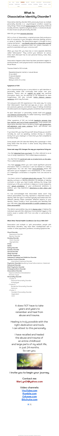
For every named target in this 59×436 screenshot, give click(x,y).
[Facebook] (28, 404)
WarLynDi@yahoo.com (29, 381)
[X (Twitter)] (31, 404)
